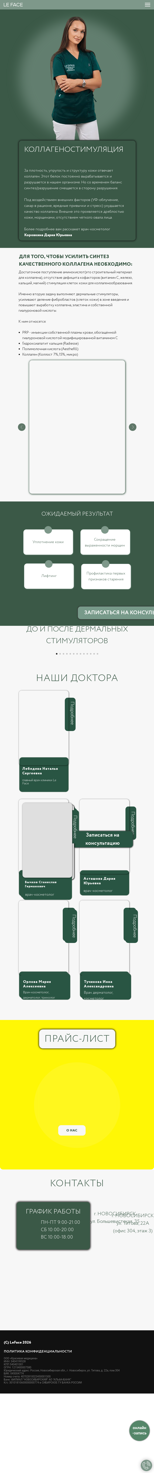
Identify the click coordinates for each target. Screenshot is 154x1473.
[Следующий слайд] (146, 688)
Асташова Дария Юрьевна (99, 960)
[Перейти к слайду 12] (94, 733)
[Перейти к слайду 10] (87, 733)
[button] (102, 919)
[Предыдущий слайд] (7, 688)
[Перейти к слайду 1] (56, 733)
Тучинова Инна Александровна (99, 1064)
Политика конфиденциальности (38, 1431)
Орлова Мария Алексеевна (37, 1064)
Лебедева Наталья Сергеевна (40, 850)
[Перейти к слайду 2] (60, 733)
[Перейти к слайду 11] (90, 733)
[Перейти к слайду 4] (67, 733)
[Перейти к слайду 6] (73, 733)
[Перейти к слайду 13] (97, 733)
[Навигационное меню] (147, 5)
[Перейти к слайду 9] (84, 733)
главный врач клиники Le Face (39, 861)
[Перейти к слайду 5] (70, 733)
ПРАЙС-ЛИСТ (77, 1119)
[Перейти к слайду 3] (63, 733)
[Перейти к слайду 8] (80, 733)
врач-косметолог (98, 970)
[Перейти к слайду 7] (77, 733)
